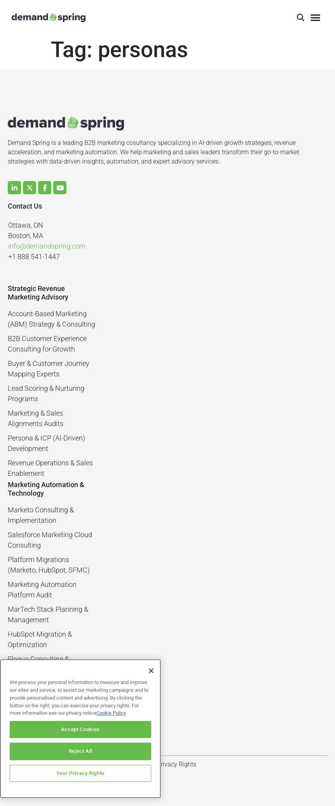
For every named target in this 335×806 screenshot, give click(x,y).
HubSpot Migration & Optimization (40, 639)
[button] (301, 18)
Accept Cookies (80, 729)
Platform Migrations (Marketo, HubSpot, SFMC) (49, 564)
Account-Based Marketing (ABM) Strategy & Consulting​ (51, 319)
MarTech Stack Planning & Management (48, 614)
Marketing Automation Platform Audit (42, 589)
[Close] (151, 670)
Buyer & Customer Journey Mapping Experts (48, 368)
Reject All (80, 751)
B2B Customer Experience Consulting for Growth (47, 343)
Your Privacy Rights (80, 773)
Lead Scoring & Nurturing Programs (46, 393)
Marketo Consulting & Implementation (41, 515)
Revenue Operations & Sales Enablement (50, 468)
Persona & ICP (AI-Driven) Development (46, 443)
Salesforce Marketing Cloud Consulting (50, 540)
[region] (80, 728)
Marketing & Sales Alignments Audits (35, 418)
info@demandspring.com (46, 246)
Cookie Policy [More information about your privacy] (111, 713)
